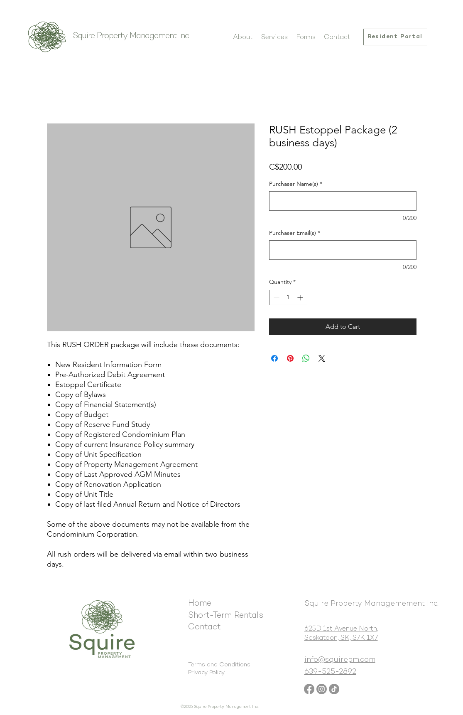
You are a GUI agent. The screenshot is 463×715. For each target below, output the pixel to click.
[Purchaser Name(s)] (342, 201)
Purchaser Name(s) (295, 183)
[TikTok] (334, 689)
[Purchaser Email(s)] (342, 250)
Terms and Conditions (219, 665)
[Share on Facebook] (274, 358)
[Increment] (301, 297)
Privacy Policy (206, 673)
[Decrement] (275, 297)
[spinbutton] (288, 297)
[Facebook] (309, 689)
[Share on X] (322, 358)
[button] (274, 38)
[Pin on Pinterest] (290, 358)
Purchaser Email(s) (294, 233)
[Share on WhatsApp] (306, 358)
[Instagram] (321, 689)
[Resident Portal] (395, 37)
